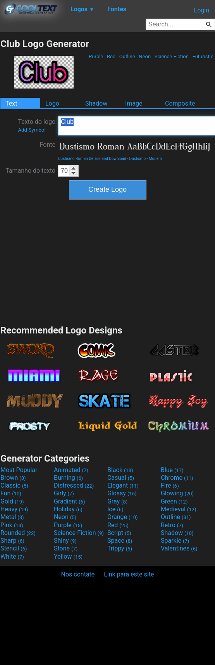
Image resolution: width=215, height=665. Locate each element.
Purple (96, 56)
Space (119, 540)
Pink (11, 525)
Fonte (47, 144)
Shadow (96, 103)
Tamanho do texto (30, 170)
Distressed (74, 485)
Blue (172, 470)
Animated (71, 470)
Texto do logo (36, 125)
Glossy (122, 493)
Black (120, 470)
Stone (65, 548)
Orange (122, 517)
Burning (68, 477)
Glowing (177, 493)
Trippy (119, 548)
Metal (12, 517)
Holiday (68, 509)
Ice (115, 509)
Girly (64, 493)
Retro (172, 525)
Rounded (18, 533)
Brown (13, 477)
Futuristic (203, 56)
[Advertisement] (108, 261)
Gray (117, 501)
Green (174, 501)
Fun (10, 493)
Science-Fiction (171, 56)
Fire (170, 485)
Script (119, 533)
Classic (14, 485)
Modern (155, 158)
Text (11, 103)
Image (134, 103)
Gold (12, 501)
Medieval (178, 509)
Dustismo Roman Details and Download (92, 158)
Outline (127, 56)
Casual (120, 477)
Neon (145, 56)
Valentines (179, 548)
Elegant (123, 485)
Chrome (177, 477)
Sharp (12, 540)
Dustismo (137, 158)
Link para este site (129, 574)
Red (111, 56)
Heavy (14, 509)
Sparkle (175, 540)
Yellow (68, 556)
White (12, 556)
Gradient (69, 501)
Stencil (13, 548)
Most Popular (19, 470)
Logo (52, 103)
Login (201, 10)
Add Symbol (31, 130)
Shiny (65, 540)
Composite (180, 103)
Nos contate (78, 574)
